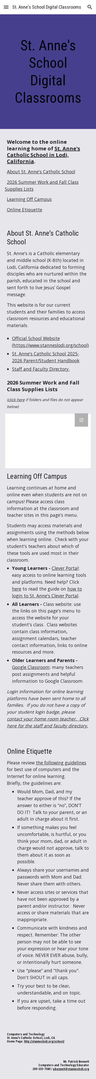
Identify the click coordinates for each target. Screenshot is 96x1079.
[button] (6, 7)
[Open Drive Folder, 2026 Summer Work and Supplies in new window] (81, 420)
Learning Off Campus (29, 199)
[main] (48, 72)
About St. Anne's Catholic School (41, 172)
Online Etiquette (24, 210)
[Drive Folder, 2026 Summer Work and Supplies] (48, 441)
